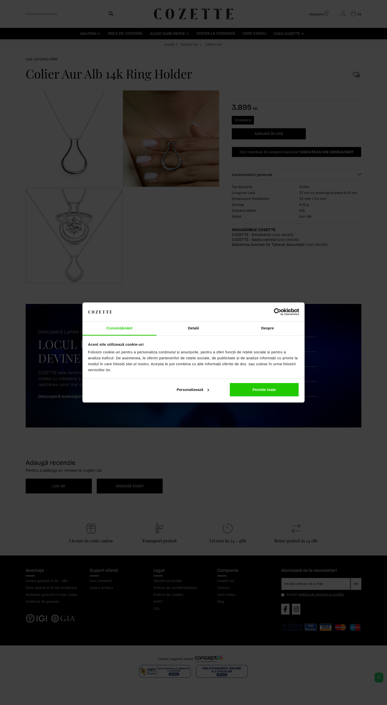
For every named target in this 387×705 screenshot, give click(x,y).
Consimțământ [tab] (119, 328)
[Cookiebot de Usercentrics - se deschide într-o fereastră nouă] (277, 312)
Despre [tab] (267, 328)
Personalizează (193, 389)
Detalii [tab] (193, 328)
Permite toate (264, 389)
